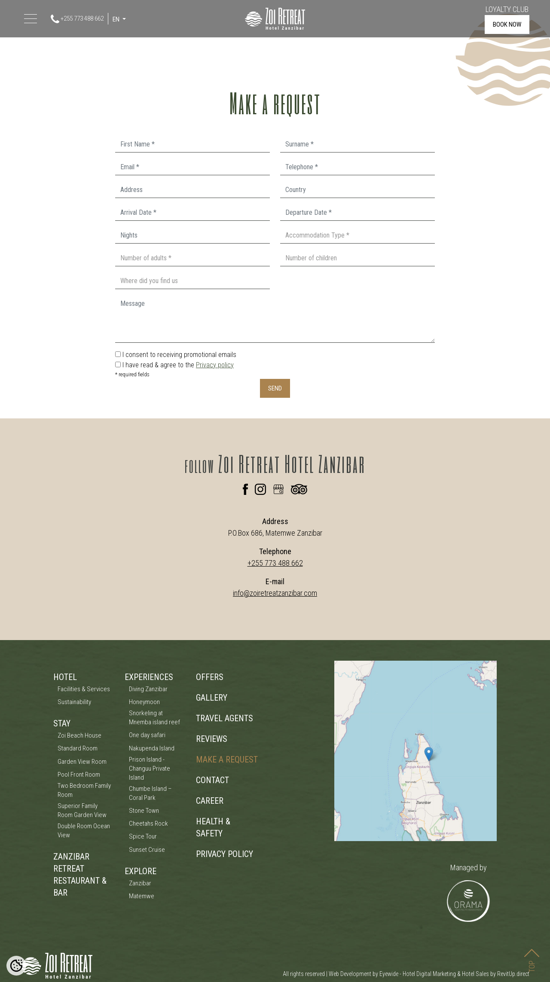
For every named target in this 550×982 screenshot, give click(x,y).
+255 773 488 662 (77, 19)
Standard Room (78, 748)
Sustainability (74, 702)
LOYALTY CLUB (507, 9)
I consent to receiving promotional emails (179, 355)
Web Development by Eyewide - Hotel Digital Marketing (392, 973)
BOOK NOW (507, 24)
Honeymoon (144, 702)
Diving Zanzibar (148, 689)
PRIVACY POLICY (224, 854)
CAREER (209, 801)
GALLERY (211, 697)
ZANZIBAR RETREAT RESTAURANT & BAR (80, 874)
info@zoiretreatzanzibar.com (275, 593)
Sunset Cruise (147, 850)
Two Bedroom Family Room (84, 790)
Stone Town (144, 810)
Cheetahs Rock (148, 823)
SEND (275, 388)
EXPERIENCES (149, 677)
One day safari (147, 735)
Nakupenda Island (151, 748)
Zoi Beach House (79, 735)
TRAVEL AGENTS (224, 718)
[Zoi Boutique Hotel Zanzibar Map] (415, 751)
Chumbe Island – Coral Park (150, 793)
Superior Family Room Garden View (82, 810)
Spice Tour (143, 836)
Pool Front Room (79, 774)
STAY (61, 723)
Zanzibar (140, 883)
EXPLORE (140, 871)
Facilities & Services (84, 689)
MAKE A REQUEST (227, 759)
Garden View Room (82, 761)
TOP (531, 953)
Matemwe (141, 896)
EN (117, 19)
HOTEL (65, 677)
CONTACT (212, 780)
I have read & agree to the (178, 365)
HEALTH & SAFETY (213, 827)
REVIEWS (211, 739)
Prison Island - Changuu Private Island (149, 768)
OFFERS (209, 677)
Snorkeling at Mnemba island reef (154, 717)
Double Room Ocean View (84, 830)
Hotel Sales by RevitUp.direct (495, 973)
